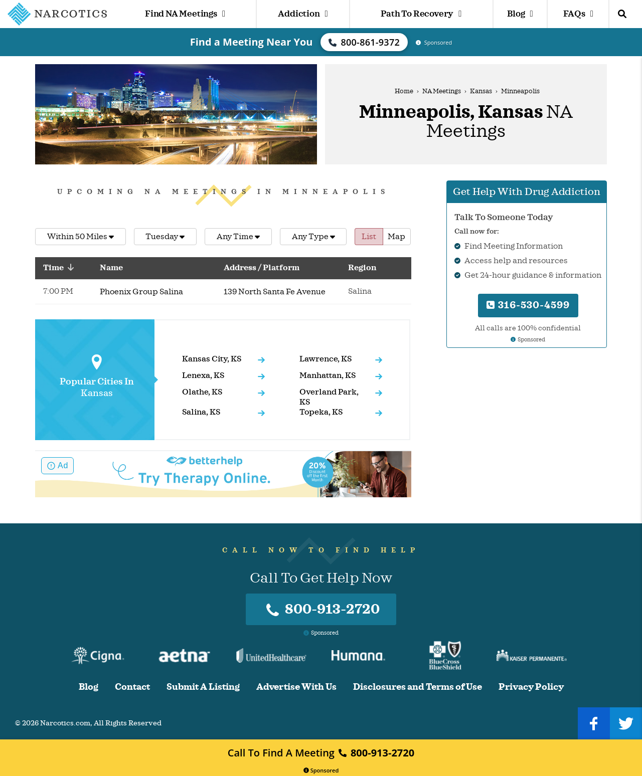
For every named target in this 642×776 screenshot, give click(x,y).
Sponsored (321, 770)
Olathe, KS (202, 392)
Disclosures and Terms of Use (417, 687)
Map (396, 237)
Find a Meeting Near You (251, 42)
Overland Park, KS (329, 397)
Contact (132, 687)
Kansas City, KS (211, 359)
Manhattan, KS (327, 375)
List (369, 237)
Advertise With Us (296, 687)
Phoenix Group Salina (141, 292)
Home (404, 91)
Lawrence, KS (325, 359)
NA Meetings (441, 91)
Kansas (481, 91)
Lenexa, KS (203, 375)
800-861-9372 (364, 42)
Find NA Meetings (185, 14)
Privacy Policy (531, 687)
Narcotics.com (65, 723)
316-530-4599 (528, 305)
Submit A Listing (203, 687)
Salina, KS (201, 412)
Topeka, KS (321, 412)
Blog (520, 14)
